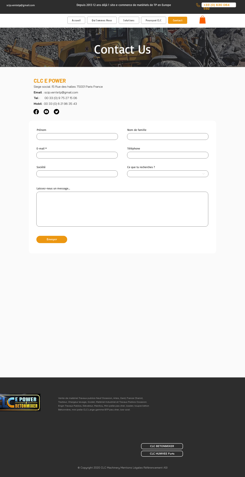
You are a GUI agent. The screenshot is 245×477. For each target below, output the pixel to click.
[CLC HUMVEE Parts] (162, 454)
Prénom (41, 129)
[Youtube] (46, 111)
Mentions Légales (132, 467)
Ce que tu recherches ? (141, 167)
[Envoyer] (51, 239)
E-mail (41, 148)
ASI (165, 467)
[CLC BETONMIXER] (162, 446)
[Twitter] (56, 111)
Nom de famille (136, 129)
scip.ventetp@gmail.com (21, 5)
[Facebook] (36, 111)
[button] (129, 20)
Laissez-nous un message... (53, 188)
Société (41, 167)
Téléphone (133, 148)
